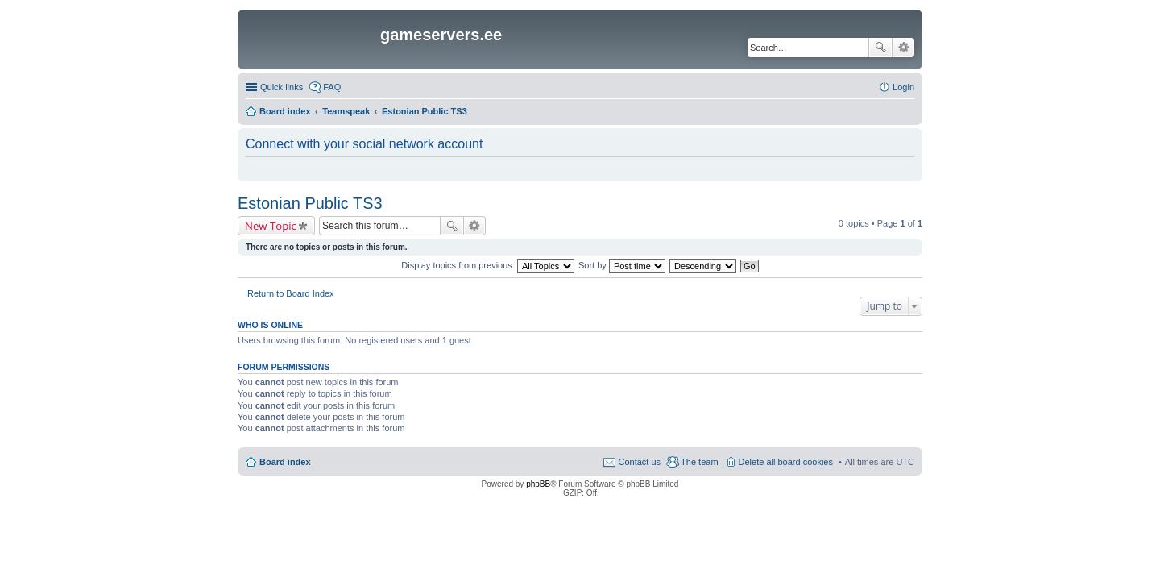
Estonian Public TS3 (310, 203)
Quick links (281, 87)
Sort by (621, 265)
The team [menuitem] (699, 462)
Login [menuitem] (903, 87)
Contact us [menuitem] (639, 462)
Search (880, 47)
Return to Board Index (290, 293)
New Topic (270, 225)
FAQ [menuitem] (332, 87)
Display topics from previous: (487, 265)
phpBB (538, 484)
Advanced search (903, 47)
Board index (285, 462)
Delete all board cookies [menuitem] (786, 462)
